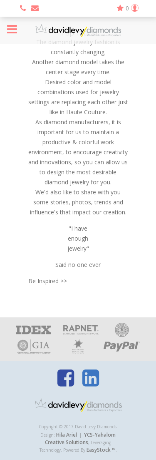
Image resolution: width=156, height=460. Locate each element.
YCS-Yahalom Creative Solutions (80, 438)
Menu (12, 29)
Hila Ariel (66, 434)
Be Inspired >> (47, 281)
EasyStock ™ (101, 449)
